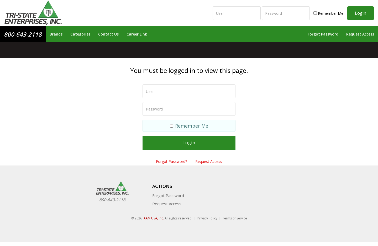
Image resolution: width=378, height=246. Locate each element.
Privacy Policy (207, 218)
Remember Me (328, 13)
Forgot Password (323, 34)
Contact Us (108, 34)
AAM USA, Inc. (154, 218)
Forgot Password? (171, 161)
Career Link (137, 34)
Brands (56, 34)
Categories (80, 34)
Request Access (360, 34)
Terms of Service (234, 218)
